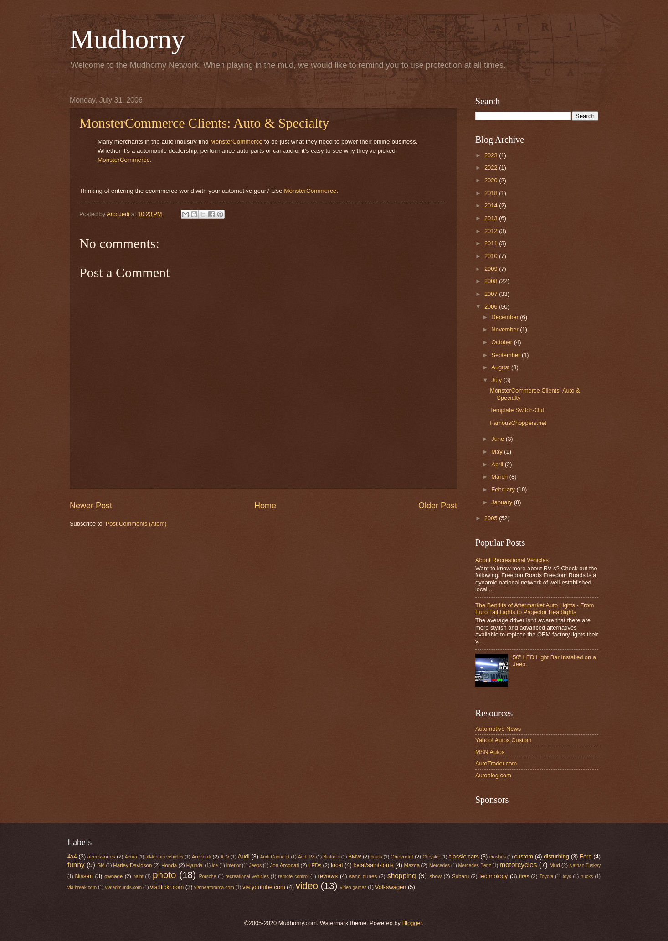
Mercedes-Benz (474, 865)
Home (265, 505)
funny (76, 865)
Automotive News (498, 728)
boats (376, 856)
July (497, 380)
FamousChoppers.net (518, 422)
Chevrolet (402, 856)
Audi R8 (306, 856)
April (497, 464)
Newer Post (91, 505)
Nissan (84, 876)
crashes (497, 856)
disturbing (556, 856)
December (505, 317)
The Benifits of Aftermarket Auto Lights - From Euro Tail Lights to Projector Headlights (534, 608)
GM (101, 865)
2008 (491, 281)
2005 (491, 518)
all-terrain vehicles (164, 856)
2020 (491, 180)
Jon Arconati (284, 865)
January (502, 502)
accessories (101, 856)
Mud (555, 865)
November (505, 329)
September (506, 355)
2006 (491, 306)
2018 (491, 193)
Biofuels (331, 856)
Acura (131, 856)
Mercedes (439, 865)
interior (233, 865)
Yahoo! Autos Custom (503, 740)
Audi (244, 856)
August (501, 367)
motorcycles (518, 865)
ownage (113, 876)
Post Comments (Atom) (136, 523)
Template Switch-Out (517, 410)
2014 (491, 205)
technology (493, 876)
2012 (491, 230)
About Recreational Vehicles (512, 560)
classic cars (463, 856)
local (337, 865)
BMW (354, 856)
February (503, 489)
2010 (491, 256)
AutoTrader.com (496, 763)
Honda (169, 865)
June (498, 438)
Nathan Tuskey (585, 865)
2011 (491, 243)
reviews (328, 876)
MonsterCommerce (236, 141)
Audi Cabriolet (275, 856)
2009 (491, 268)
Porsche (207, 876)
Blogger (412, 923)
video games (353, 887)
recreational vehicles (247, 876)
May (497, 451)
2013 (491, 218)
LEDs (314, 865)
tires (524, 876)
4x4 (72, 856)
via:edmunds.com (123, 887)
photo (164, 874)
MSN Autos (489, 752)
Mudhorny (127, 39)
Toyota (546, 876)
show (435, 876)
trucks (587, 876)
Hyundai (195, 865)
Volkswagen (390, 887)
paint (138, 876)
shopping (401, 875)
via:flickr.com (167, 887)
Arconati (201, 856)
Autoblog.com (493, 775)
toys (567, 876)
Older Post (437, 505)
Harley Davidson (132, 865)
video (307, 885)
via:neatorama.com (214, 887)
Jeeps (255, 865)
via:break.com (82, 887)
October (502, 342)
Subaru (460, 876)
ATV (225, 856)
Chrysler (431, 856)
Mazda (412, 865)
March (500, 476)
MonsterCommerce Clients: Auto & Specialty (204, 122)
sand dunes (363, 876)
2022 (491, 167)
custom (524, 856)
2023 (491, 155)
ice (215, 865)
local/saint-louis (373, 865)
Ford (585, 856)
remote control (293, 876)
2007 (491, 293)
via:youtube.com (263, 887)
